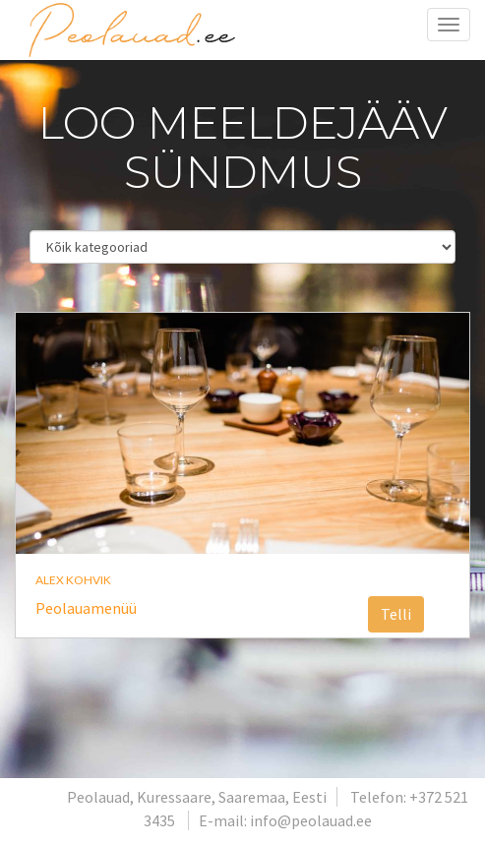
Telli (396, 614)
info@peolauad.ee (311, 820)
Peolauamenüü (86, 608)
